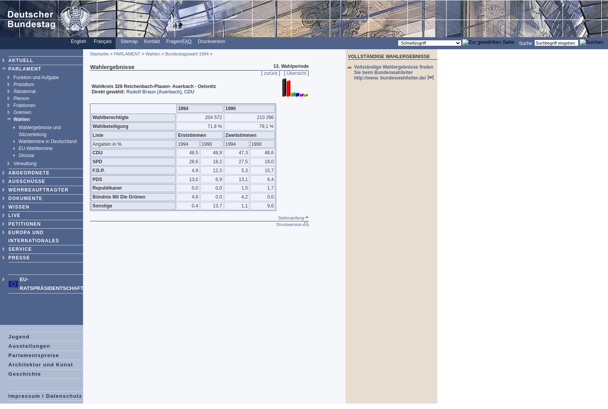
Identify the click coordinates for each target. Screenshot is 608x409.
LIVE (15, 215)
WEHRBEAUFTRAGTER (39, 190)
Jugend (19, 337)
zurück (270, 73)
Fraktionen (25, 105)
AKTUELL (21, 60)
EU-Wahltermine (36, 148)
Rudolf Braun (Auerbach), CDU (160, 92)
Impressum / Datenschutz (45, 396)
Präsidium (24, 84)
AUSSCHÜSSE (27, 181)
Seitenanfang (293, 218)
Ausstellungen (29, 346)
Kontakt (152, 41)
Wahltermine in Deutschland (48, 141)
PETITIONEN (25, 224)
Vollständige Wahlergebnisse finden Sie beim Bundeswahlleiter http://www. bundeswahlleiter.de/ (394, 72)
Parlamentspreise (34, 355)
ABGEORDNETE (29, 173)
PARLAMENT (25, 69)
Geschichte (25, 374)
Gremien (22, 112)
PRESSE (19, 258)
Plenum (21, 98)
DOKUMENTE (26, 198)
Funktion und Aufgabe (36, 77)
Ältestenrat (25, 91)
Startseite (99, 54)
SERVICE (20, 249)
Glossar (27, 155)
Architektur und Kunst (41, 365)
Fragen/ (179, 41)
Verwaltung (25, 163)
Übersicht (296, 73)
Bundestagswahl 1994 (187, 54)
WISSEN (19, 207)
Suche (525, 43)
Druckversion (211, 41)
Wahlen (22, 119)
